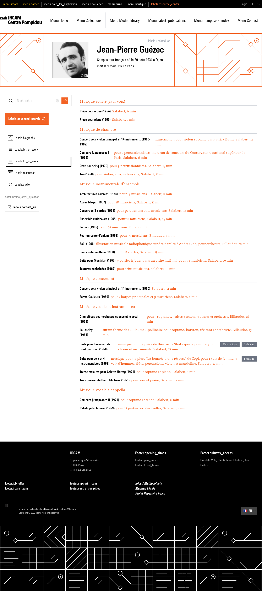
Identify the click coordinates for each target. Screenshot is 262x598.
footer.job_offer (17, 483)
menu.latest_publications (167, 20)
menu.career (31, 4)
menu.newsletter (92, 4)
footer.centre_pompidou (87, 488)
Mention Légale (147, 488)
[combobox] (38, 100)
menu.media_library (125, 20)
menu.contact (248, 20)
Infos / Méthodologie (151, 483)
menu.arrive (115, 4)
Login (244, 4)
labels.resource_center (165, 4)
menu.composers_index (211, 20)
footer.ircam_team (19, 488)
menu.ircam (10, 4)
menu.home (59, 20)
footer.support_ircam (86, 483)
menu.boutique (136, 4)
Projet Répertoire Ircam (152, 493)
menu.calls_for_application (60, 4)
